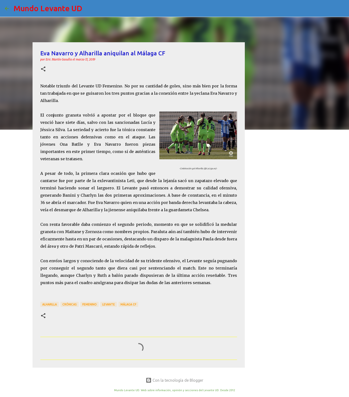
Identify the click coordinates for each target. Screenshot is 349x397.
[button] (43, 69)
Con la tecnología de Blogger (174, 380)
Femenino (89, 304)
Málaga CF (128, 304)
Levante (108, 304)
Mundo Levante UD (48, 8)
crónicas (69, 304)
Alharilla (49, 304)
